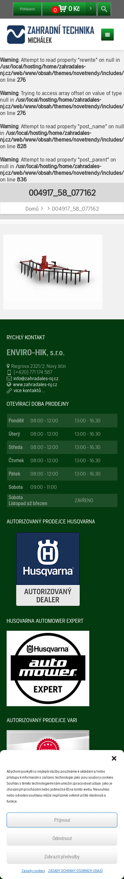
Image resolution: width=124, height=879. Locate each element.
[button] (114, 758)
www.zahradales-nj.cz (35, 384)
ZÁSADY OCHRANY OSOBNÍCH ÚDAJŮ (75, 870)
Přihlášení (27, 9)
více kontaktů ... (29, 390)
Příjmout (62, 820)
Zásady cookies (33, 870)
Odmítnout (62, 838)
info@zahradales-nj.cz (36, 378)
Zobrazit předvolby (62, 857)
